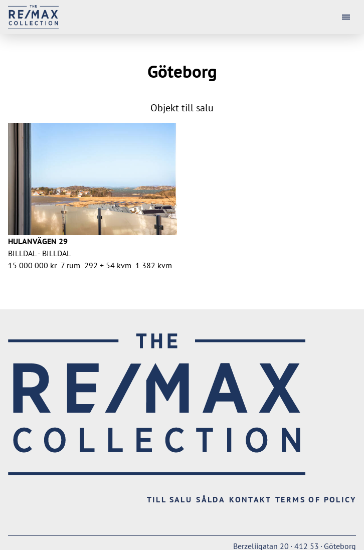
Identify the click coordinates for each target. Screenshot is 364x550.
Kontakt (250, 499)
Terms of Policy (315, 499)
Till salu (170, 499)
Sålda (210, 499)
